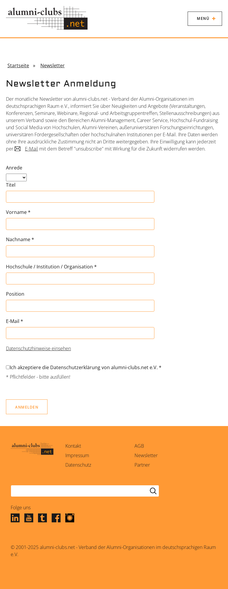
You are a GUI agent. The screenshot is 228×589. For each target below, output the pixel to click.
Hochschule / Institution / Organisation (51, 266)
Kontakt (73, 446)
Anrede (14, 167)
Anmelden (26, 407)
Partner (142, 465)
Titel (10, 185)
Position (15, 294)
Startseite (18, 65)
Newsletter (52, 65)
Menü (203, 18)
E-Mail (31, 148)
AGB (139, 446)
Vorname (18, 212)
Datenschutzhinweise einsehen (38, 348)
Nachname (20, 239)
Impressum (77, 455)
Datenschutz (78, 465)
